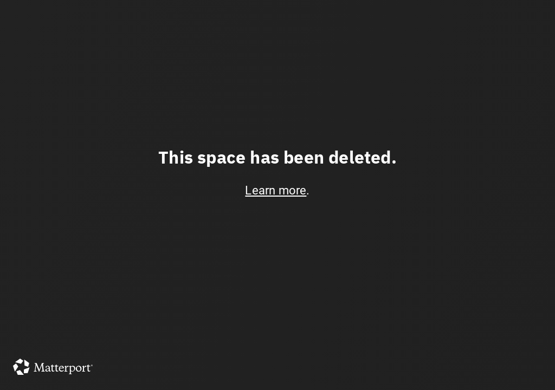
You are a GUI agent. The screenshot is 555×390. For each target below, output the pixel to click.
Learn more (275, 190)
